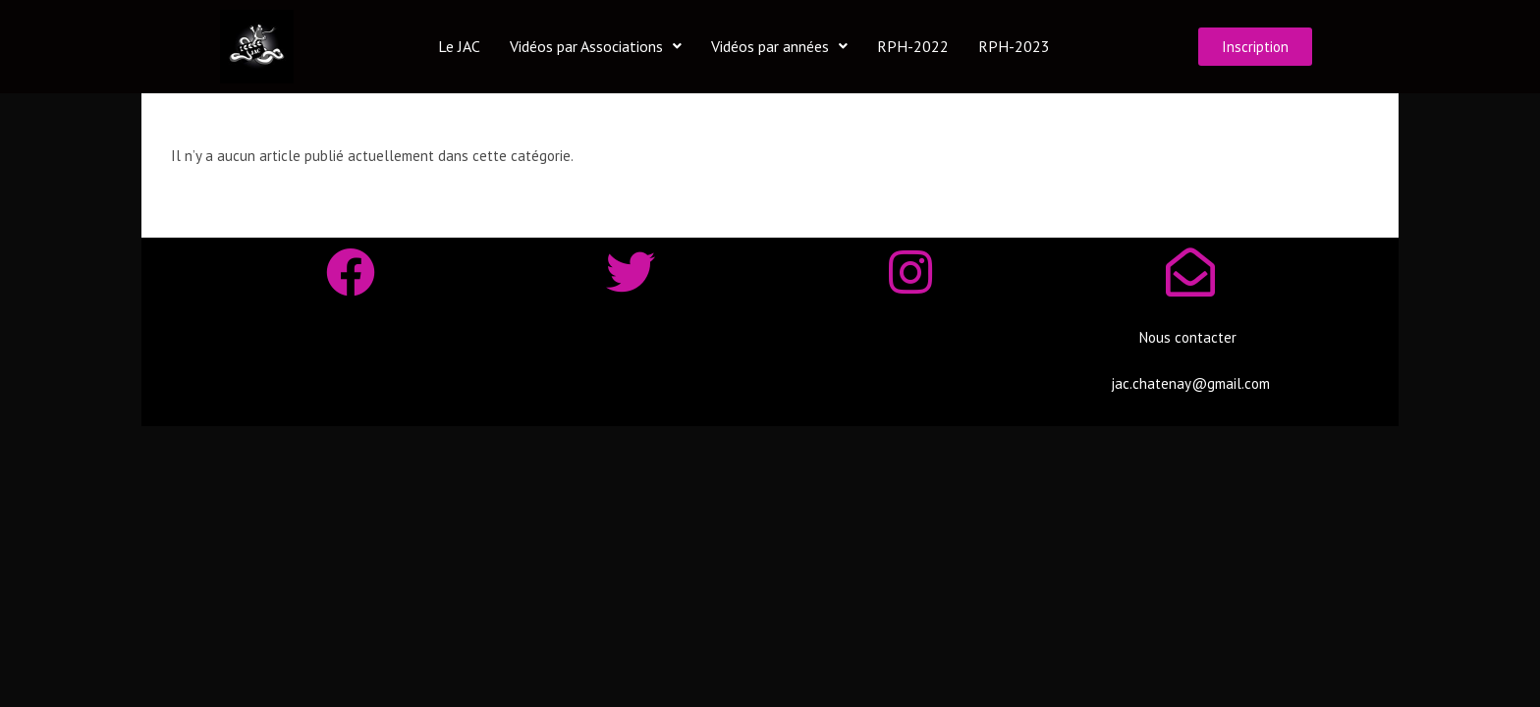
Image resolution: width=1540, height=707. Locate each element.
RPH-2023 (1014, 46)
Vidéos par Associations (596, 46)
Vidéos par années (779, 46)
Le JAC (459, 46)
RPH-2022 (913, 46)
